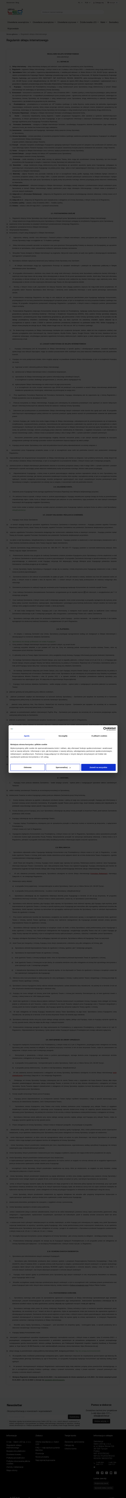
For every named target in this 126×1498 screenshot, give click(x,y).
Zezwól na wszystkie (98, 767)
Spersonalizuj (63, 767)
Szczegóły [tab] (63, 736)
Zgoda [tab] (27, 736)
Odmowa (27, 767)
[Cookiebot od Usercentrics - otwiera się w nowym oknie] (105, 729)
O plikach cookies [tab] (99, 736)
